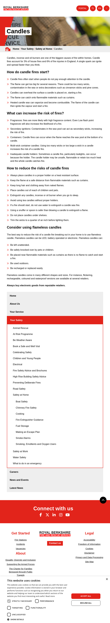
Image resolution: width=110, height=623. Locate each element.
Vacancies (20, 548)
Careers (14, 472)
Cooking (20, 414)
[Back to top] (103, 500)
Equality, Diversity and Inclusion (21, 560)
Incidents (20, 544)
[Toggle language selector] (100, 8)
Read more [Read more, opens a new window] (50, 596)
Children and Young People (27, 358)
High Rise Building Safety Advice (29, 376)
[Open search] (93, 8)
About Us (15, 304)
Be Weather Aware (22, 340)
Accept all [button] (86, 596)
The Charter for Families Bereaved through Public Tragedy (20, 571)
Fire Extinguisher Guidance (29, 420)
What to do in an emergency (27, 463)
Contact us (55, 543)
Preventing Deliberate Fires (27, 382)
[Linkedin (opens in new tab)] (54, 514)
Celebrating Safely (22, 352)
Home (16, 49)
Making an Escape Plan (28, 432)
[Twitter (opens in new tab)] (47, 514)
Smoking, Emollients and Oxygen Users (36, 444)
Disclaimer (89, 553)
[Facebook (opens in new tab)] (40, 514)
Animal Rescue (20, 328)
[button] (37, 619)
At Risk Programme (23, 334)
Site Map (89, 561)
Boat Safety (22, 401)
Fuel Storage (22, 426)
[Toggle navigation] (106, 8)
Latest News (16, 488)
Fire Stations (21, 540)
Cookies (89, 548)
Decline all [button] (86, 603)
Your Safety (27, 49)
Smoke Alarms (23, 438)
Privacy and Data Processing (89, 557)
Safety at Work (20, 451)
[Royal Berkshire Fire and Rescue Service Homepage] (16, 8)
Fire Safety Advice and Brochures (30, 370)
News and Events (19, 480)
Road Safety (19, 389)
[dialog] (55, 599)
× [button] (107, 579)
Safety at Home (44, 49)
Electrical (17, 364)
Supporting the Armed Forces (21, 564)
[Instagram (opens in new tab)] (60, 514)
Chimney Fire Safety (26, 408)
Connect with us (53, 508)
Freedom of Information (89, 544)
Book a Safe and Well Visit (26, 346)
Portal (83, 8)
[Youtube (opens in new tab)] (67, 514)
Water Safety (19, 457)
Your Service (17, 312)
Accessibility (89, 540)
